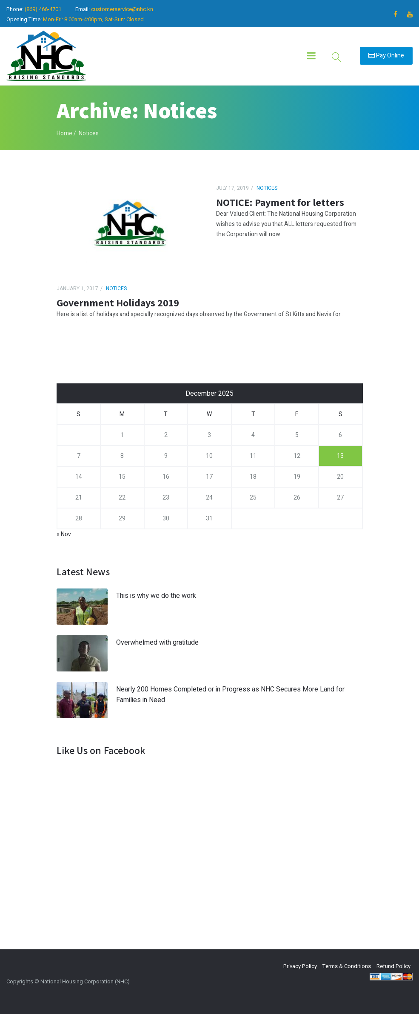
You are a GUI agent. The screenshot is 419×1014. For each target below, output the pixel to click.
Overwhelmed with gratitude (157, 642)
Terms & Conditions (346, 966)
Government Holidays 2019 (118, 302)
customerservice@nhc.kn (122, 9)
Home (64, 133)
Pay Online (386, 55)
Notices (267, 188)
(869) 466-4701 (43, 9)
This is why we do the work (156, 596)
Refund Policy (393, 966)
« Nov (64, 534)
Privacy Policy (300, 966)
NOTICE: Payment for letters (280, 202)
